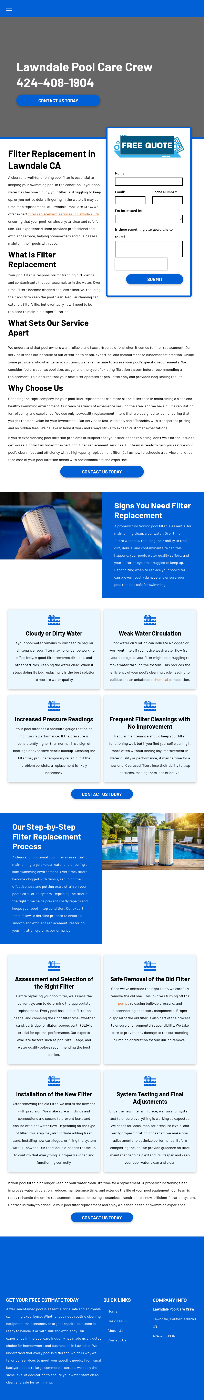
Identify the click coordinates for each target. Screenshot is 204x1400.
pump (122, 1003)
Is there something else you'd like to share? (144, 233)
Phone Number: (164, 192)
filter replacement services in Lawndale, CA (63, 214)
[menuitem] (112, 1311)
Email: (120, 192)
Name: (120, 173)
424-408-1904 (55, 82)
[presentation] (141, 264)
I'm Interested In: (128, 210)
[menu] (9, 8)
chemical (160, 679)
